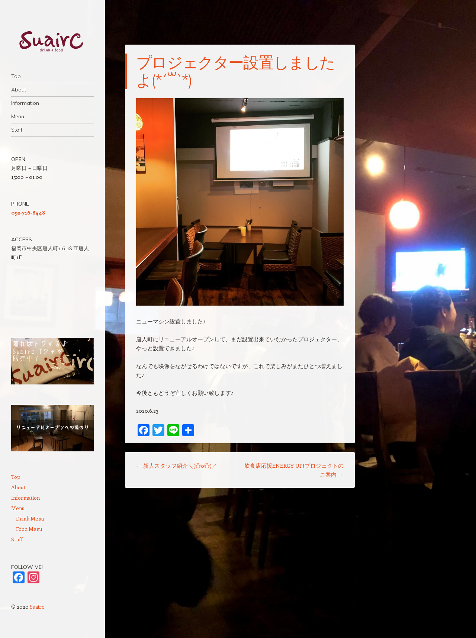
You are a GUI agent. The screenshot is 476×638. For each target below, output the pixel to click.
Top (16, 76)
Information (25, 103)
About (18, 89)
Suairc (37, 606)
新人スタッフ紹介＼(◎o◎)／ (176, 465)
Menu (17, 116)
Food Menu (29, 528)
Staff (16, 129)
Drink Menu (30, 518)
